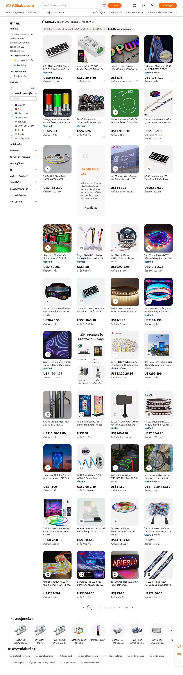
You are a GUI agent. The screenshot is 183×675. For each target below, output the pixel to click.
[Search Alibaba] (72, 5)
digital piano (157, 656)
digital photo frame (20, 656)
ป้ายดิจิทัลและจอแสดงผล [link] (119, 29)
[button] (104, 5)
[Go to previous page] (83, 607)
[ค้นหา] (115, 5)
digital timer (68, 662)
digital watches (113, 656)
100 (126, 607)
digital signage (136, 656)
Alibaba (48, 29)
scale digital (17, 662)
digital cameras (44, 656)
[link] (179, 646)
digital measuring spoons (42, 662)
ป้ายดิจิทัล (97, 29)
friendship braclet (90, 662)
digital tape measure (89, 656)
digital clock (65, 656)
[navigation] (23, 315)
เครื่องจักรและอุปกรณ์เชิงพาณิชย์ (72, 29)
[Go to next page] (132, 607)
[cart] (144, 6)
